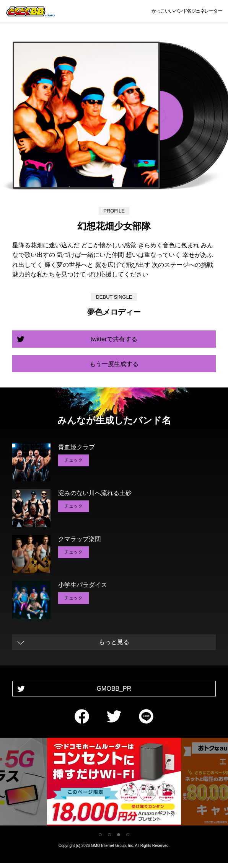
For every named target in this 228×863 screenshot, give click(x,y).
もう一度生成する (114, 364)
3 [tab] (118, 834)
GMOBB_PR (114, 688)
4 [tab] (127, 834)
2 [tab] (109, 834)
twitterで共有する (114, 339)
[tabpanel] (114, 783)
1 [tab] (100, 834)
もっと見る (114, 642)
